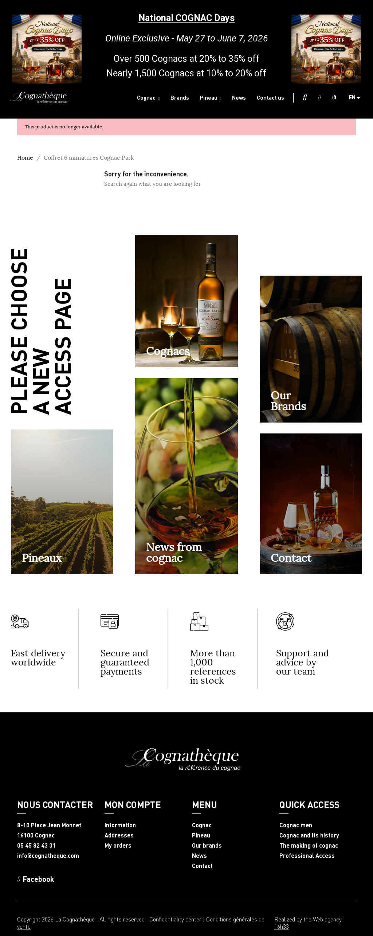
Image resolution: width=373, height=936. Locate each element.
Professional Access (307, 855)
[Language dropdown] (357, 97)
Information (120, 825)
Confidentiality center (175, 919)
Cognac (202, 825)
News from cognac (174, 552)
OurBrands (288, 400)
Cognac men (295, 825)
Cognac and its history (309, 835)
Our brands (207, 845)
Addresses (119, 835)
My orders (118, 845)
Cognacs (167, 351)
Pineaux (42, 558)
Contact (291, 558)
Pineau (201, 835)
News (199, 855)
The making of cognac (308, 845)
